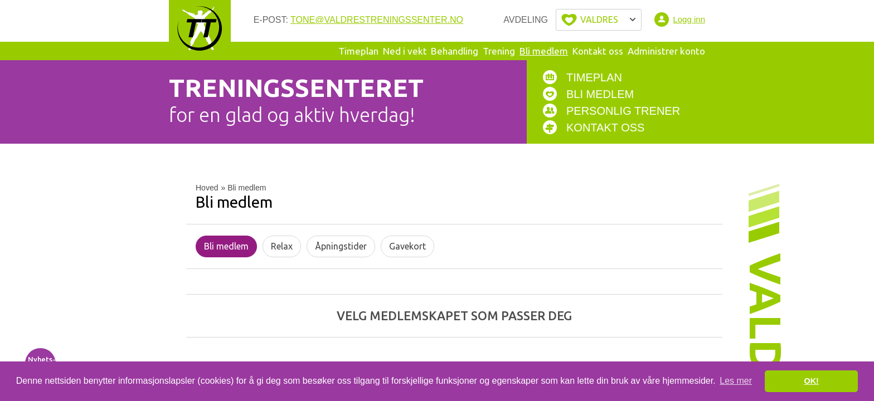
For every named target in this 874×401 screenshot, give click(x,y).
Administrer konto (666, 51)
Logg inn (689, 19)
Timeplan (358, 51)
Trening (499, 51)
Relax (282, 246)
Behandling (454, 51)
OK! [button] (811, 380)
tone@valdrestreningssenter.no (376, 20)
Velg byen (599, 20)
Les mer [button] (736, 380)
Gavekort (407, 246)
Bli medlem (543, 51)
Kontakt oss (597, 51)
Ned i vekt (405, 51)
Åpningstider (341, 246)
